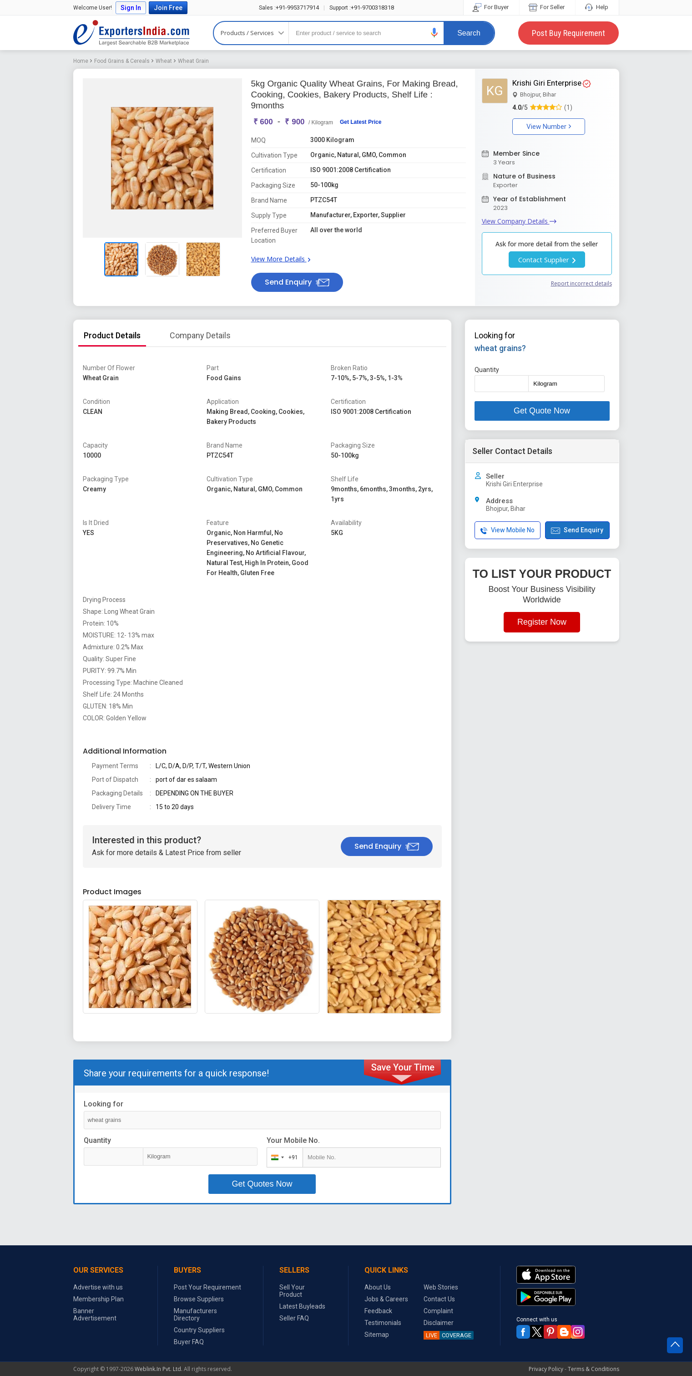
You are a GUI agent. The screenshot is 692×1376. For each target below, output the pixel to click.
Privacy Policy (546, 1369)
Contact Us (439, 1299)
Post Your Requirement (207, 1287)
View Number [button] (548, 126)
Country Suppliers (199, 1330)
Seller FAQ (294, 1318)
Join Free (168, 7)
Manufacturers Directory (195, 1314)
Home (80, 61)
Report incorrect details (581, 283)
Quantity (97, 1140)
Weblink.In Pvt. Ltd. (158, 1369)
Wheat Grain (193, 61)
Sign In (131, 7)
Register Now (541, 622)
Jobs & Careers (386, 1299)
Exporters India (131, 33)
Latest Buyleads (302, 1306)
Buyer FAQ (189, 1341)
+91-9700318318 (361, 7)
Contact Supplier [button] (547, 259)
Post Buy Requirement (568, 33)
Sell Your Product (292, 1291)
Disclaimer (439, 1322)
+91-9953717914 (289, 7)
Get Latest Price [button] (360, 122)
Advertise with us (98, 1287)
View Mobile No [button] (507, 530)
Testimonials (382, 1322)
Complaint (438, 1311)
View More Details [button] (280, 259)
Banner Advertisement (94, 1314)
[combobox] (283, 1157)
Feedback (378, 1311)
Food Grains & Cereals (122, 61)
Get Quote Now (542, 410)
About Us (377, 1287)
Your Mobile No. (293, 1140)
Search (468, 33)
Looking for (103, 1104)
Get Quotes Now (262, 1183)
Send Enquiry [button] (297, 282)
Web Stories (441, 1287)
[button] (434, 32)
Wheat (164, 61)
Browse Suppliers (199, 1299)
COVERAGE (447, 1335)
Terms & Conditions (593, 1369)
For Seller (547, 7)
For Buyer (491, 7)
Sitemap (376, 1334)
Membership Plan (98, 1299)
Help (597, 7)
